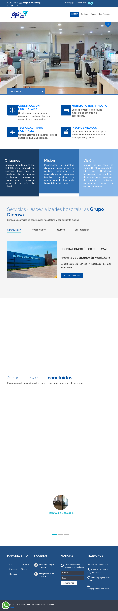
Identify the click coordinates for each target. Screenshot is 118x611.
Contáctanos (104, 14)
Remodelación (38, 229)
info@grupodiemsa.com (75, 2)
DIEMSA (74, 14)
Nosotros (25, 564)
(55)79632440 (13, 5)
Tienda (93, 14)
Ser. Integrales (82, 229)
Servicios (84, 14)
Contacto (13, 574)
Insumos (60, 229)
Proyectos (13, 569)
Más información (72, 275)
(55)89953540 (24, 3)
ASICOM (10, 607)
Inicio (11, 564)
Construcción (14, 230)
